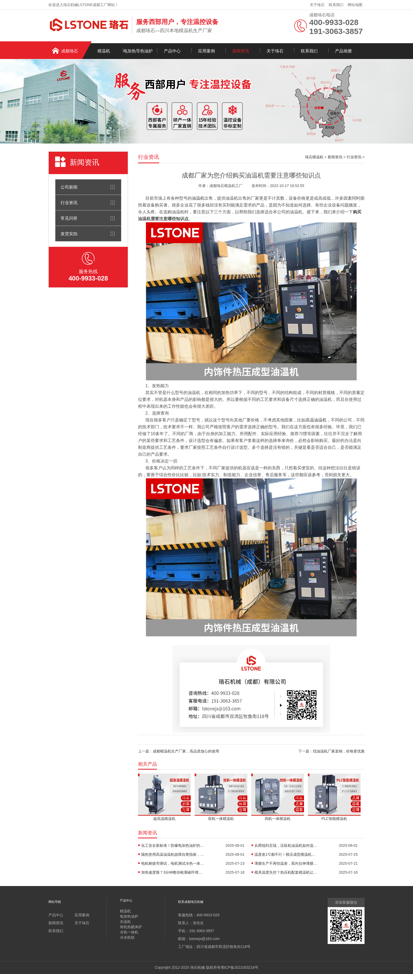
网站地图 (355, 5)
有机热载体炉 (131, 927)
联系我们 (336, 5)
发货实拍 (69, 233)
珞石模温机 (314, 157)
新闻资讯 (240, 51)
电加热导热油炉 (138, 51)
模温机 (103, 51)
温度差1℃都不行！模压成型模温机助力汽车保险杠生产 (286, 854)
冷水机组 (127, 937)
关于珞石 (317, 5)
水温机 (125, 921)
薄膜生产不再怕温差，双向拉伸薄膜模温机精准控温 (286, 863)
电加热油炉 (129, 916)
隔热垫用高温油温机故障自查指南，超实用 (172, 854)
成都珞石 (69, 51)
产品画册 (343, 51)
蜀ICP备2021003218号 (239, 967)
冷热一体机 (129, 932)
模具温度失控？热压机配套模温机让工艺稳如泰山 (286, 872)
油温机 (198, 198)
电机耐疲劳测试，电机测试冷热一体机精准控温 (172, 863)
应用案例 (206, 51)
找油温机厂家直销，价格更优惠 (339, 751)
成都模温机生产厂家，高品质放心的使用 (186, 751)
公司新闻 (69, 187)
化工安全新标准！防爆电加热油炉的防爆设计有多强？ (172, 845)
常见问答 (69, 218)
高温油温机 (316, 420)
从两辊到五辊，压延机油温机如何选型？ (286, 845)
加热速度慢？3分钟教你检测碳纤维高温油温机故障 (172, 872)
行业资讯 (69, 202)
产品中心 (172, 51)
